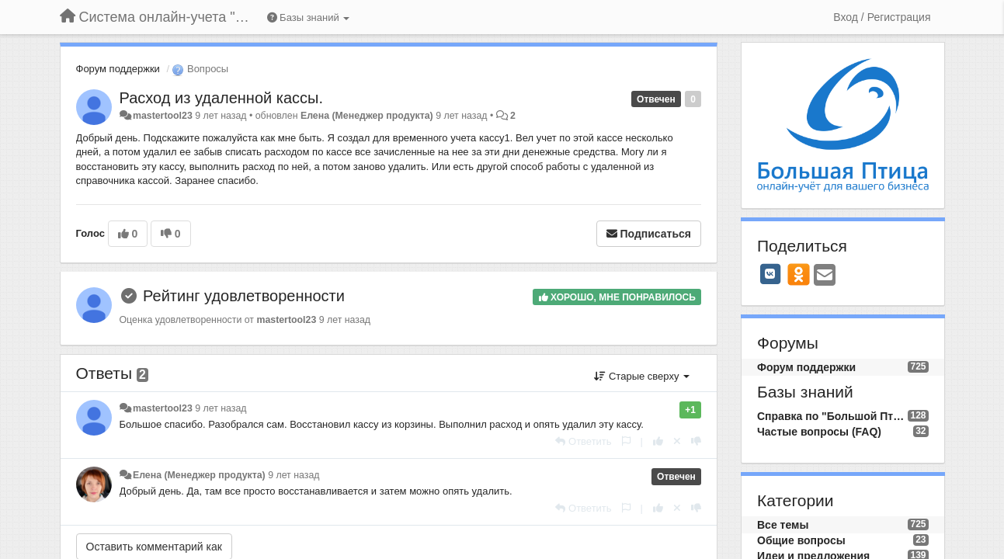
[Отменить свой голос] (677, 441)
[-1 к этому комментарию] (696, 441)
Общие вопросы (801, 540)
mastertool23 (163, 115)
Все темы (782, 525)
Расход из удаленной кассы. (222, 97)
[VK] (770, 274)
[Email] (825, 276)
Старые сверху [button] (642, 376)
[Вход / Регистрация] (881, 17)
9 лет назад (220, 408)
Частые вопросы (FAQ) (819, 431)
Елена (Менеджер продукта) (367, 115)
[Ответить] (583, 441)
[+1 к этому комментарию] (658, 441)
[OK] (798, 274)
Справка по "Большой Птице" (832, 416)
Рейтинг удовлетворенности (244, 295)
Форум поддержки (118, 69)
